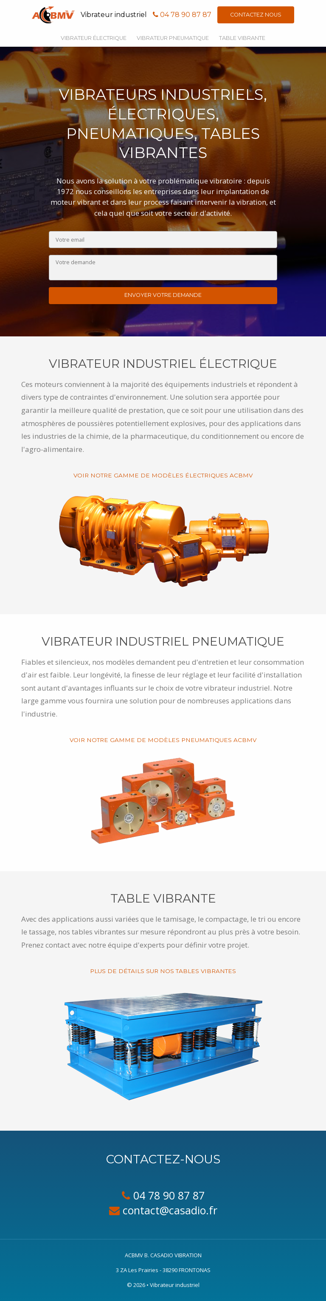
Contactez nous (255, 14)
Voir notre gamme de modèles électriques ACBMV (163, 475)
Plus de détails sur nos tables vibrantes (163, 971)
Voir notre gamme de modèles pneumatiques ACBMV (163, 740)
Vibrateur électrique (93, 38)
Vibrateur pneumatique (173, 38)
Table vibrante (242, 38)
